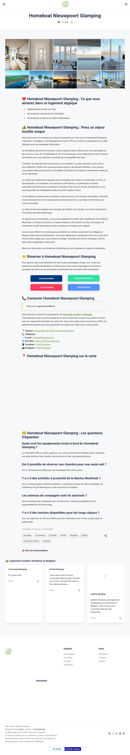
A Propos (102, 659)
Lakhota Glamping (98, 595)
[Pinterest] (123, 735)
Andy (66, 22)
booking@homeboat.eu (44, 338)
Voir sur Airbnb (46, 288)
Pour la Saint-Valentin (31, 542)
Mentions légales (24, 727)
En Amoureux (41, 536)
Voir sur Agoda (84, 288)
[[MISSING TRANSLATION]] (105, 536)
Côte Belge (27, 536)
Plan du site (10, 727)
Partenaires (103, 655)
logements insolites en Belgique (78, 315)
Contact (101, 662)
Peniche (87, 536)
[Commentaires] (72, 22)
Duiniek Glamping (57, 570)
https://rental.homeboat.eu (48, 341)
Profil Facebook (43, 345)
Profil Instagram (44, 348)
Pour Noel (47, 542)
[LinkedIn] (119, 735)
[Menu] (6, 4)
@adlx (21, 730)
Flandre (65, 536)
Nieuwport (76, 536)
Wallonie (93, 619)
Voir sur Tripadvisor (83, 279)
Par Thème (67, 659)
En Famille (54, 536)
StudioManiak (40, 730)
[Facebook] (108, 735)
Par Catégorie (68, 655)
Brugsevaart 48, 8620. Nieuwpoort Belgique (55, 331)
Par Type (66, 662)
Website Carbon (73, 750)
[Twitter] (111, 735)
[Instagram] (115, 735)
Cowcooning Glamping (18, 570)
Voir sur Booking (46, 279)
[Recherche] (124, 4)
